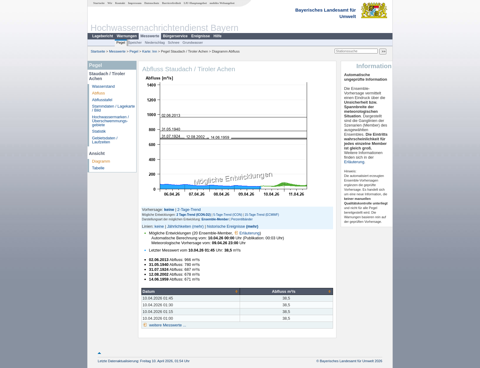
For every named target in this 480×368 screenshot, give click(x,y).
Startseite (99, 3)
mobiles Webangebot (222, 3)
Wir (109, 3)
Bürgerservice (175, 36)
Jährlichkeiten (179, 226)
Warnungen (127, 36)
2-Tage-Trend (189, 209)
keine (159, 226)
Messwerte (150, 36)
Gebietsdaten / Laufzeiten (105, 140)
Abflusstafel (102, 100)
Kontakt (120, 3)
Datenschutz (151, 3)
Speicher (135, 42)
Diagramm (101, 161)
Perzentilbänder (242, 219)
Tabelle (98, 168)
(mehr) (198, 226)
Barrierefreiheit (171, 3)
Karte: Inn (149, 51)
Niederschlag (155, 42)
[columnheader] (190, 291)
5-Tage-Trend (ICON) (227, 214)
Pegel (120, 42)
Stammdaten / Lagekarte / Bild (113, 108)
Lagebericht (102, 36)
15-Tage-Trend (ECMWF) (262, 214)
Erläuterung (247, 233)
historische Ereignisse (226, 226)
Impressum (134, 3)
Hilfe (218, 36)
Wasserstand (103, 86)
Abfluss (98, 93)
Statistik (99, 131)
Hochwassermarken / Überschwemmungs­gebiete (110, 121)
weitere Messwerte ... (167, 325)
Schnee (173, 42)
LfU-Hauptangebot (195, 3)
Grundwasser (192, 42)
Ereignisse (200, 36)
